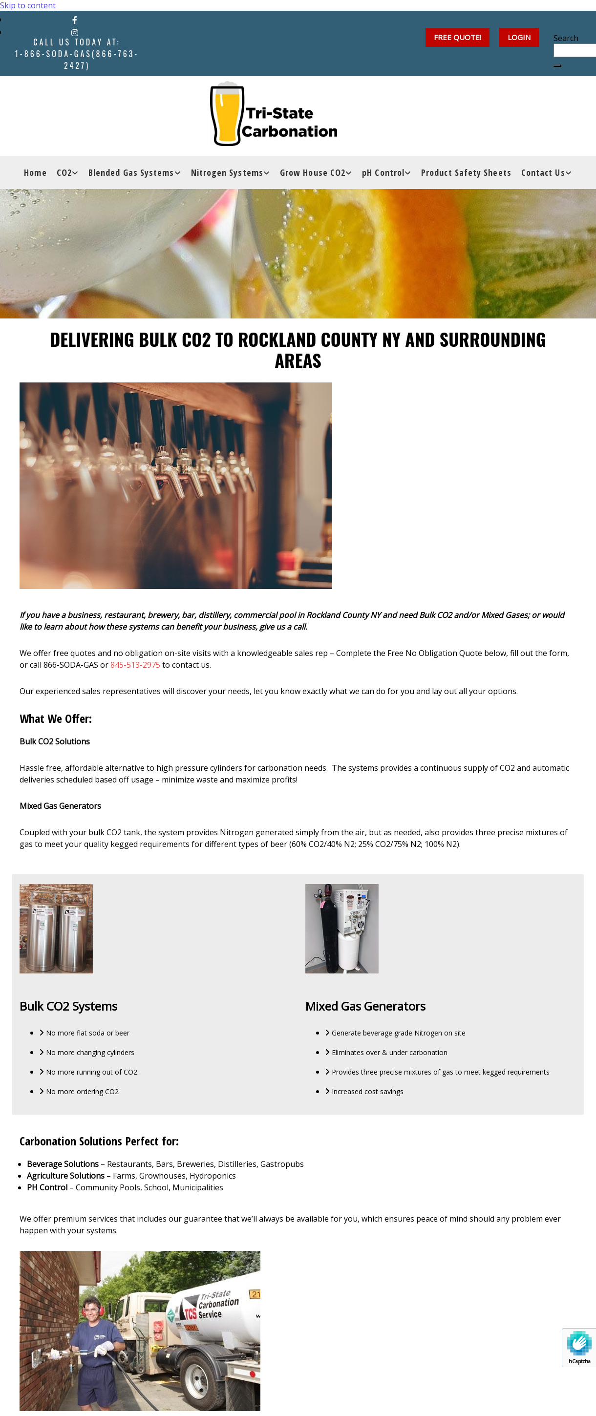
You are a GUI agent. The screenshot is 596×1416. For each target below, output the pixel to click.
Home (35, 180)
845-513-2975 (135, 664)
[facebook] (74, 20)
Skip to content (28, 5)
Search (565, 38)
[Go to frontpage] (280, 150)
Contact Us (543, 180)
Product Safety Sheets (466, 180)
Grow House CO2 (312, 180)
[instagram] (74, 32)
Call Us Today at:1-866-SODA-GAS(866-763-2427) (77, 53)
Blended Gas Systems (131, 180)
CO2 (64, 180)
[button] (519, 37)
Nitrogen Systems (227, 180)
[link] (68, 179)
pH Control (383, 180)
